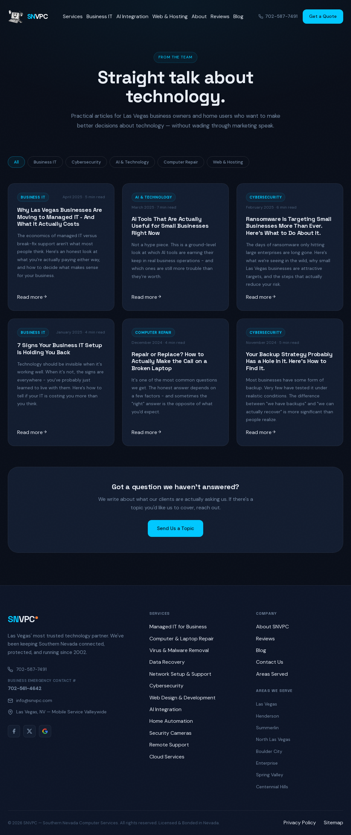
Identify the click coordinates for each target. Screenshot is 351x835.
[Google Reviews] (45, 731)
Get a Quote (323, 16)
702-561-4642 (24, 688)
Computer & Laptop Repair (181, 638)
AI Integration (132, 16)
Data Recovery (167, 662)
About (199, 16)
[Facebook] (14, 731)
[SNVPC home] (28, 16)
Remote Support (169, 744)
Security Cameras (170, 733)
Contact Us (269, 662)
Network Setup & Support (180, 674)
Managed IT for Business (178, 626)
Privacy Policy (300, 822)
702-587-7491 (278, 16)
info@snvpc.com (30, 700)
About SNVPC (272, 626)
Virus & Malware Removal (179, 650)
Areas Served (272, 674)
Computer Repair (181, 162)
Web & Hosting (170, 16)
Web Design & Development (182, 697)
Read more (32, 297)
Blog (238, 16)
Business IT (99, 16)
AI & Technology (132, 162)
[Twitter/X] (29, 731)
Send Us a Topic (175, 528)
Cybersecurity (86, 162)
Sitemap (333, 822)
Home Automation (171, 721)
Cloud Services (166, 756)
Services (73, 16)
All (16, 162)
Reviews (220, 16)
